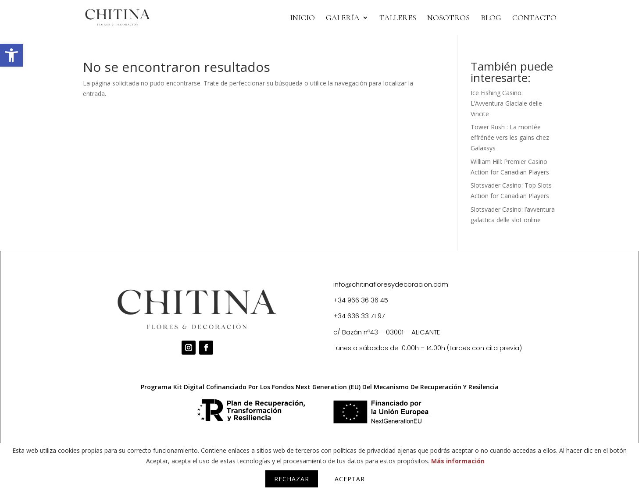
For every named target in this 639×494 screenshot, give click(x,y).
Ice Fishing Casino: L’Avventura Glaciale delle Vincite (506, 103)
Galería (343, 18)
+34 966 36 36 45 (360, 300)
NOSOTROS (448, 18)
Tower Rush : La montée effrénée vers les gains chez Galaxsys (510, 137)
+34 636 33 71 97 (359, 315)
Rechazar (291, 479)
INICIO (302, 18)
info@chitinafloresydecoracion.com (390, 284)
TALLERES (397, 18)
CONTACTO (534, 18)
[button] (11, 55)
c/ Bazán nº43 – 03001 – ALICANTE (386, 332)
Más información (458, 461)
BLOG (491, 18)
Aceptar (350, 479)
